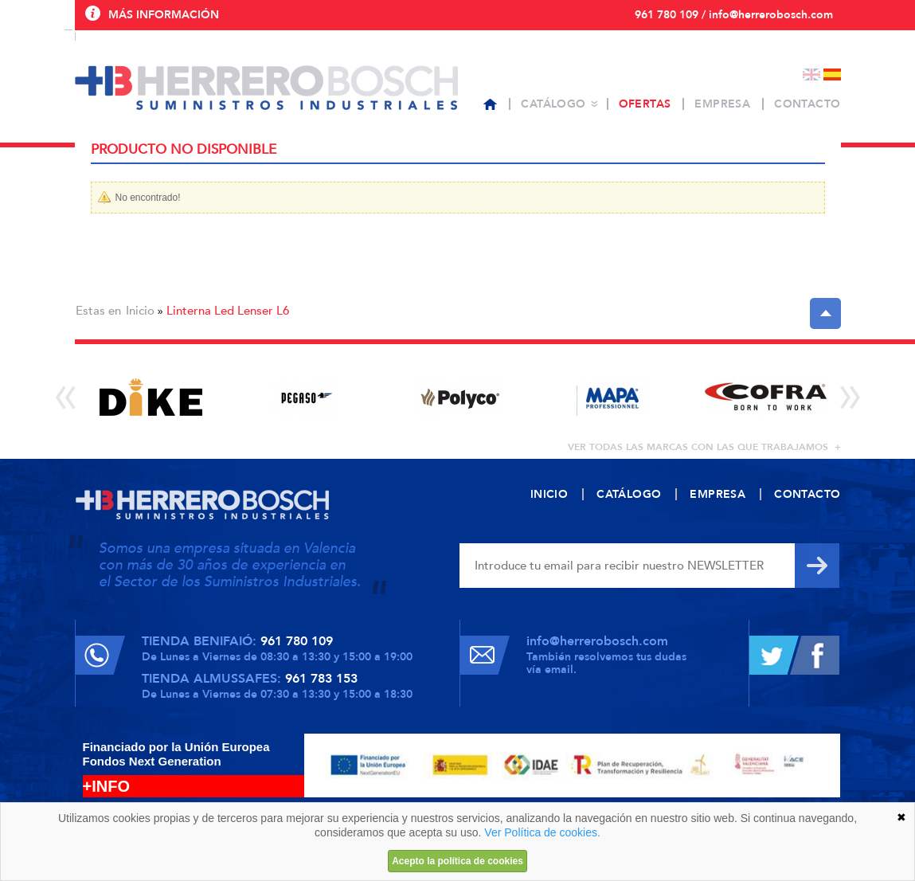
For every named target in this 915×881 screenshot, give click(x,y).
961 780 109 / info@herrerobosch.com (734, 14)
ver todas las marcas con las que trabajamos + (704, 446)
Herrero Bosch (266, 87)
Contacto (807, 104)
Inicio (140, 311)
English (811, 74)
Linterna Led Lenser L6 (227, 311)
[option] (152, 397)
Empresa (722, 104)
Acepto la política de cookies (457, 861)
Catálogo (553, 104)
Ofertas (645, 104)
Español (832, 74)
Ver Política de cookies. (542, 832)
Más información (163, 14)
